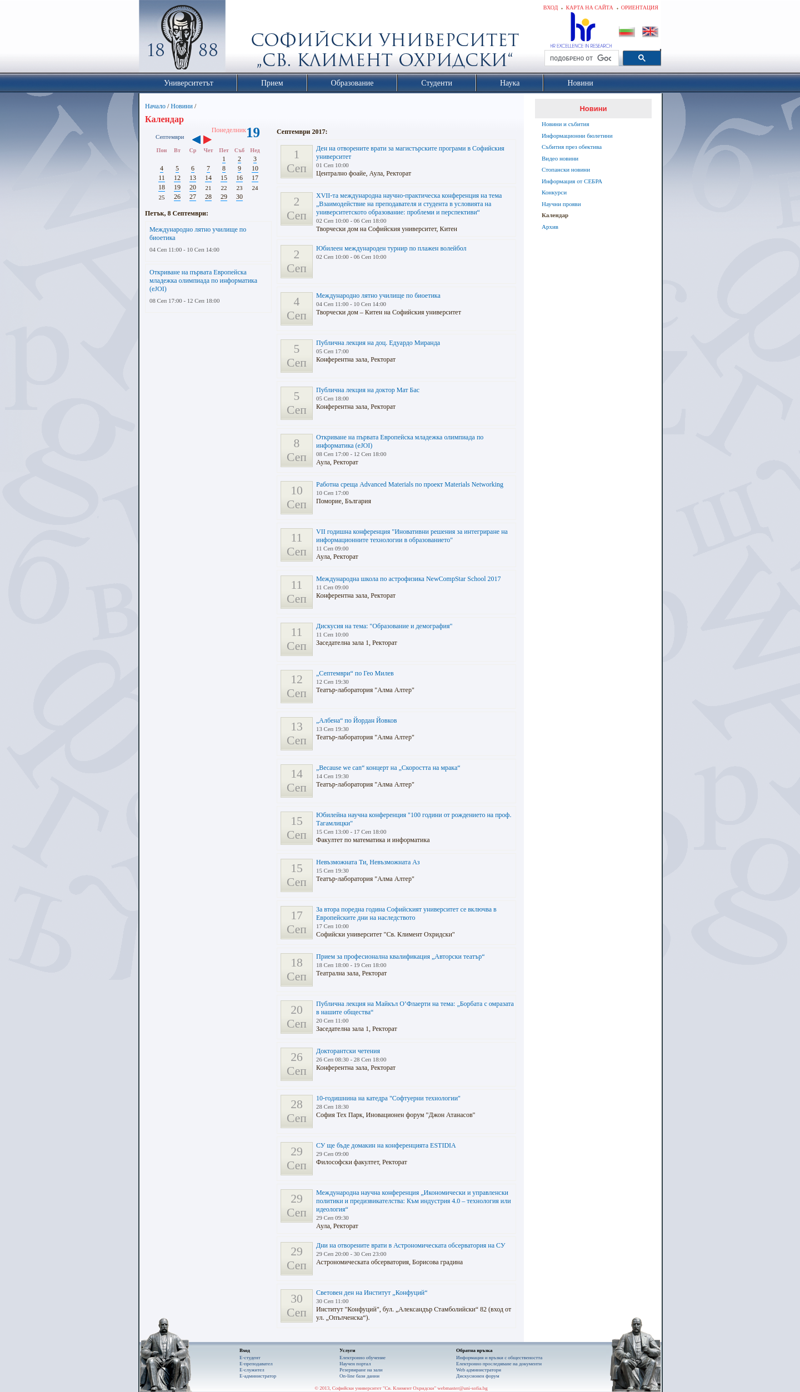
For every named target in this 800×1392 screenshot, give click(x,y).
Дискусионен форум (477, 1376)
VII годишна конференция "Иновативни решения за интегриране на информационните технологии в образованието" (412, 536)
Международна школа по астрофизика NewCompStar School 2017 (408, 579)
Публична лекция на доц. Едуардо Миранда (378, 343)
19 (177, 187)
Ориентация (639, 7)
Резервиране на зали (361, 1370)
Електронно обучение (362, 1357)
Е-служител (251, 1370)
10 (255, 168)
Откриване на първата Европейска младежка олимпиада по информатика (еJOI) (203, 280)
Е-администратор (257, 1376)
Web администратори (478, 1370)
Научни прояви (561, 204)
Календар (555, 215)
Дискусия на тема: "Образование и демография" (384, 626)
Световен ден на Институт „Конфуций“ (372, 1292)
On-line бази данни (359, 1376)
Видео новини (560, 158)
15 (224, 178)
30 (239, 197)
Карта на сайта (589, 7)
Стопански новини (566, 169)
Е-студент (250, 1357)
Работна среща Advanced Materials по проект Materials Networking (409, 484)
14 (208, 178)
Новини (182, 106)
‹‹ (196, 140)
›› (213, 140)
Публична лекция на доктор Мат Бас (367, 390)
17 (255, 178)
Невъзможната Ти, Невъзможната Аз (368, 862)
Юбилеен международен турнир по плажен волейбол (391, 248)
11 (161, 178)
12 (177, 178)
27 (192, 197)
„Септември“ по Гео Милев (355, 673)
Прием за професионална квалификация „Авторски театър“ (400, 956)
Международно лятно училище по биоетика (378, 295)
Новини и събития (565, 124)
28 (208, 197)
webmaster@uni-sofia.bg (462, 1388)
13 (192, 178)
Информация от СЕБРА (572, 181)
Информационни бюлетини (577, 135)
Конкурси (554, 192)
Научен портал (355, 1363)
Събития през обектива (572, 146)
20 (192, 187)
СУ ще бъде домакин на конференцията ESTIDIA (386, 1145)
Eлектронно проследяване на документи (499, 1363)
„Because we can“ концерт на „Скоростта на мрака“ (388, 768)
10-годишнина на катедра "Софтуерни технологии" (388, 1098)
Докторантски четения (348, 1051)
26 (177, 197)
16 (239, 178)
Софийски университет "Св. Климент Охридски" (245, 39)
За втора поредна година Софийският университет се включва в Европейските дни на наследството (406, 913)
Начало (155, 106)
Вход (550, 7)
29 (224, 197)
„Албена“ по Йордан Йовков (356, 720)
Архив (550, 226)
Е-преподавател (256, 1363)
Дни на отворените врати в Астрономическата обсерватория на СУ (410, 1245)
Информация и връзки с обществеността (499, 1357)
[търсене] (580, 58)
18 (161, 187)
